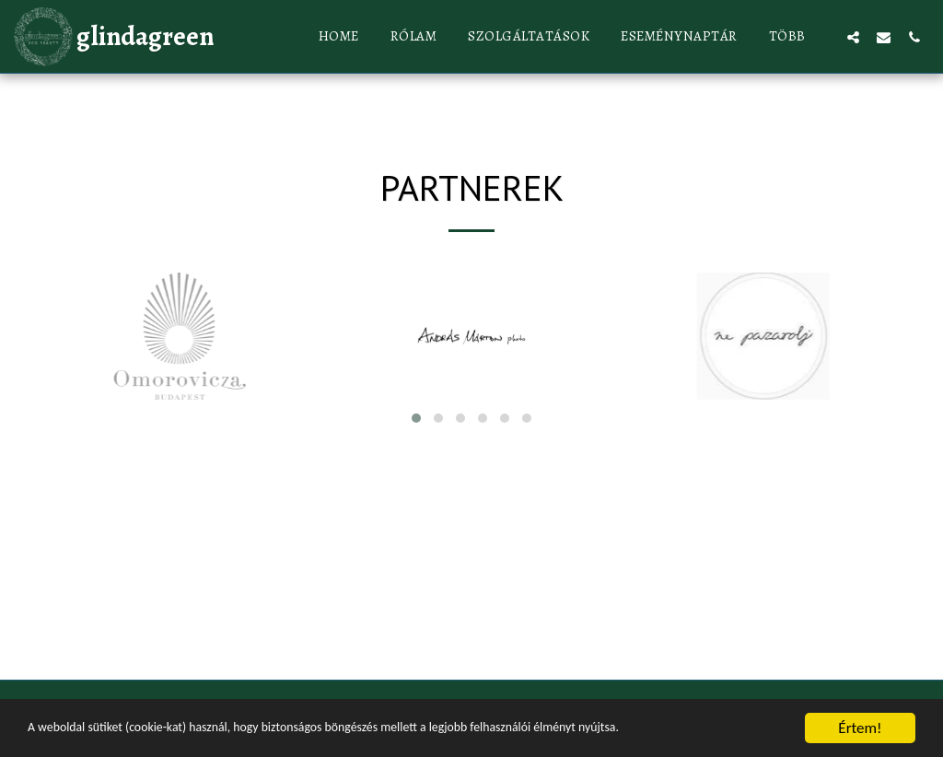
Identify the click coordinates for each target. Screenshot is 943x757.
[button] (853, 36)
